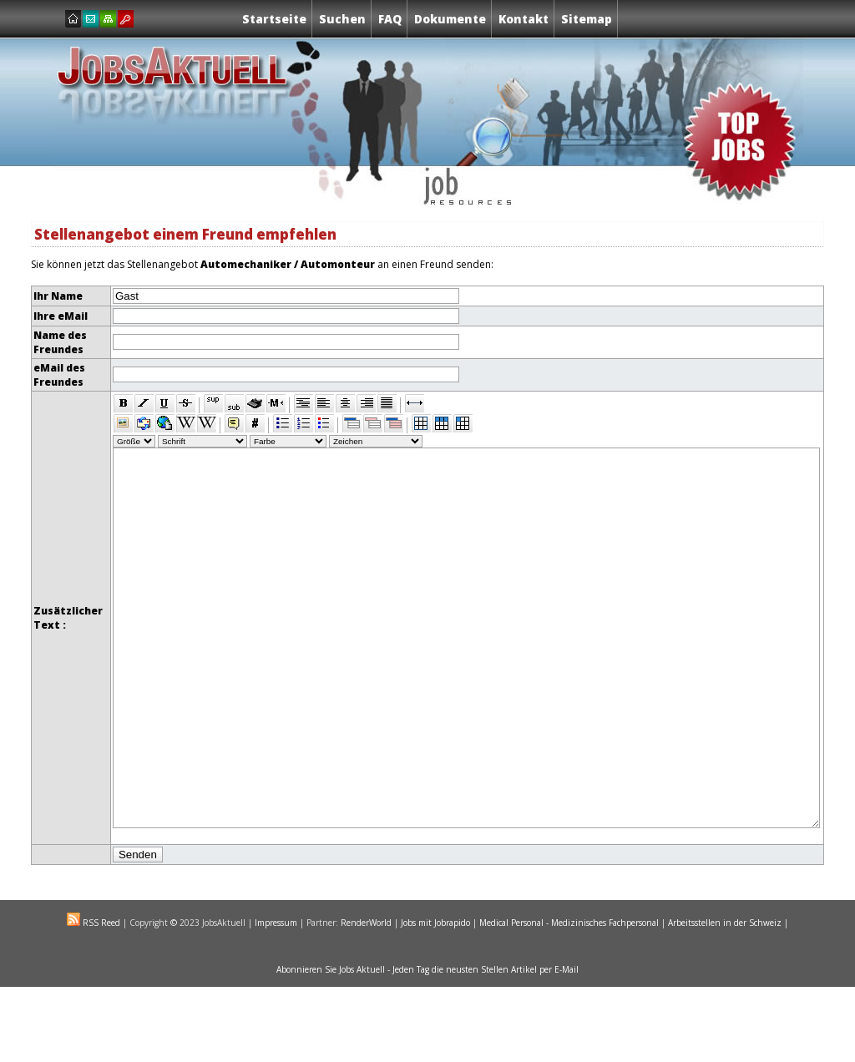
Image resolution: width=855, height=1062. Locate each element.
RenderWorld (366, 998)
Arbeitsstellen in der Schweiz (725, 998)
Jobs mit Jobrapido (435, 998)
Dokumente (450, 19)
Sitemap (586, 19)
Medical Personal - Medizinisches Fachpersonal (569, 998)
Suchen (342, 19)
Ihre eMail (60, 316)
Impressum (276, 998)
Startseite (274, 19)
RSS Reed (100, 998)
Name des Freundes (60, 342)
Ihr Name (58, 296)
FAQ (390, 19)
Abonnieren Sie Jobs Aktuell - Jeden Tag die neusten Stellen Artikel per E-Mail (427, 1044)
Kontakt (523, 19)
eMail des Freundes (59, 375)
